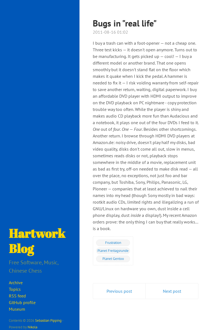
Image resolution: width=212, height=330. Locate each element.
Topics (15, 289)
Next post (172, 291)
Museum (17, 309)
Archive (16, 282)
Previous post (119, 291)
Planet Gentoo (113, 258)
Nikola (32, 326)
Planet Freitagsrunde (113, 250)
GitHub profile (22, 302)
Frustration (113, 242)
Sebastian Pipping (48, 320)
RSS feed (17, 296)
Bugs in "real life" (125, 23)
